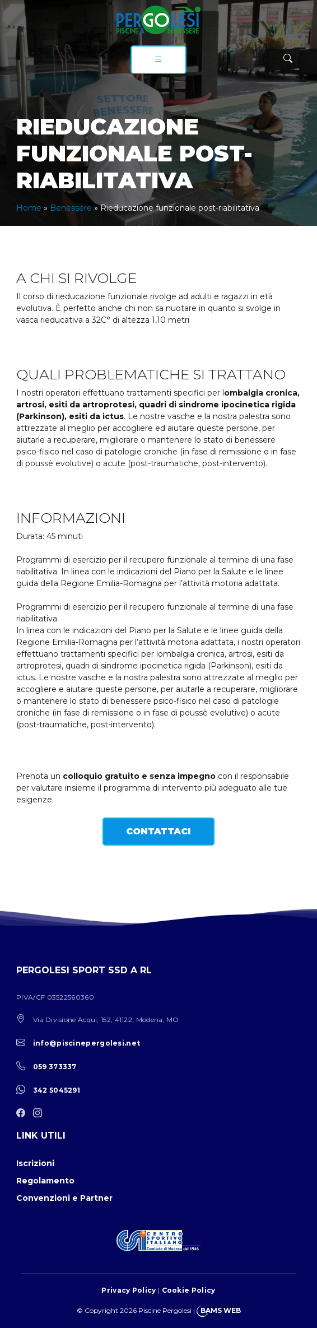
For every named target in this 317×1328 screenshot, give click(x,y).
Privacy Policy (128, 1290)
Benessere (71, 208)
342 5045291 (56, 1090)
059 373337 (55, 1066)
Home (28, 208)
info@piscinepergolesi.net (87, 1043)
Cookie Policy (189, 1290)
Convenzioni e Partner (64, 1198)
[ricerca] (288, 58)
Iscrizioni (35, 1163)
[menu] (158, 59)
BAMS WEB (221, 1310)
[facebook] (23, 1113)
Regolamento (45, 1181)
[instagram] (40, 1113)
